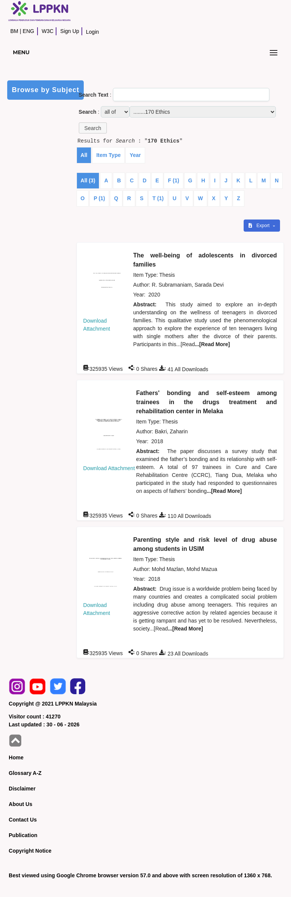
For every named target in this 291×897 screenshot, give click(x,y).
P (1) (99, 198)
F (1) (173, 180)
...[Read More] (212, 344)
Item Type (108, 155)
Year (135, 155)
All (84, 155)
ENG (28, 31)
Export (260, 225)
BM (14, 31)
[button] (93, 127)
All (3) (88, 180)
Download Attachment (109, 468)
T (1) (158, 198)
